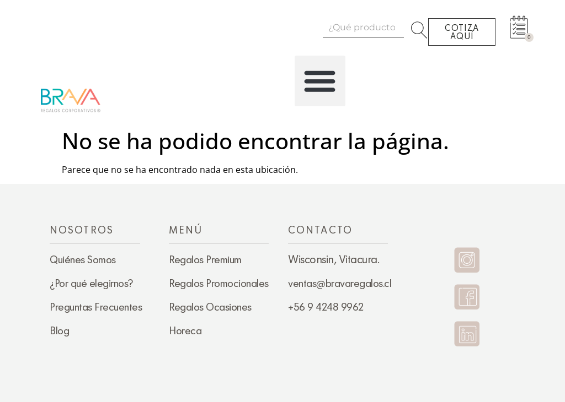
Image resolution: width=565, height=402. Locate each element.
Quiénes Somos (83, 259)
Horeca (185, 330)
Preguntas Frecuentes (96, 307)
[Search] (421, 27)
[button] (320, 81)
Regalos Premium (205, 259)
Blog (59, 330)
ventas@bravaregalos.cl (339, 283)
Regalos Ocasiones (210, 307)
